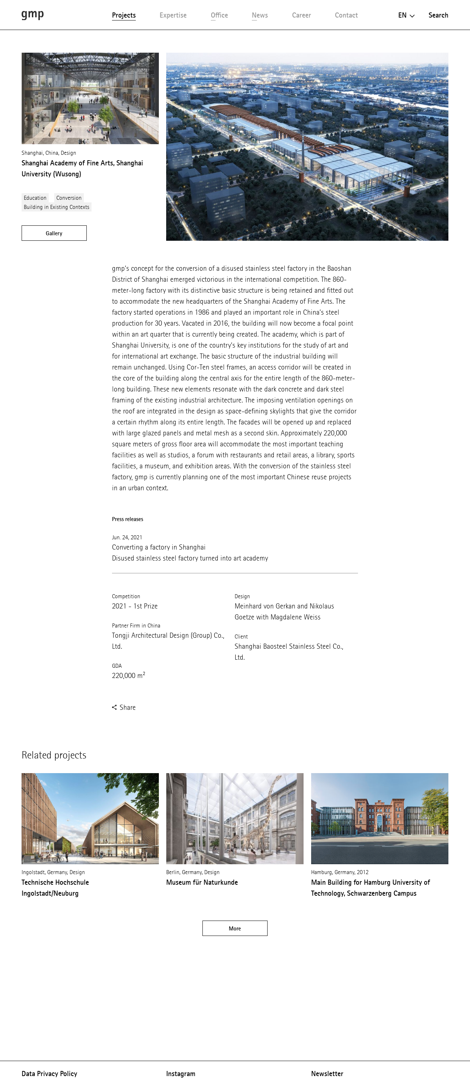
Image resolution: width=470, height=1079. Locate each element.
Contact (346, 15)
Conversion (69, 197)
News (260, 15)
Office (219, 15)
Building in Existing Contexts (56, 206)
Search (438, 15)
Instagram (180, 1073)
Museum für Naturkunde (202, 882)
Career (301, 15)
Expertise (173, 15)
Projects (124, 15)
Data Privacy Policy (49, 1073)
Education (35, 197)
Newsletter (327, 1073)
